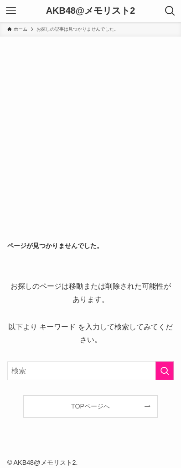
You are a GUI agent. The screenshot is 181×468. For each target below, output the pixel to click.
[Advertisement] (90, 132)
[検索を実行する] (164, 371)
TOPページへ (90, 406)
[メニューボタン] (11, 11)
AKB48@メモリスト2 (90, 11)
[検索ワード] (90, 371)
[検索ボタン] (170, 11)
